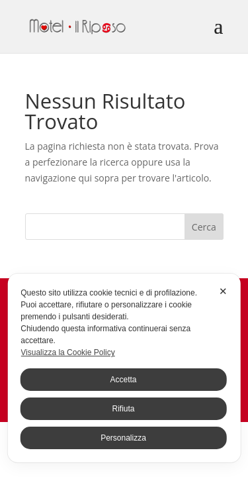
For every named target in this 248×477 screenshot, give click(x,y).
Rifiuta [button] (123, 408)
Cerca (204, 227)
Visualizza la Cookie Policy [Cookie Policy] (68, 352)
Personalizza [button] (123, 438)
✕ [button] (223, 291)
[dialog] (124, 368)
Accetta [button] (123, 379)
